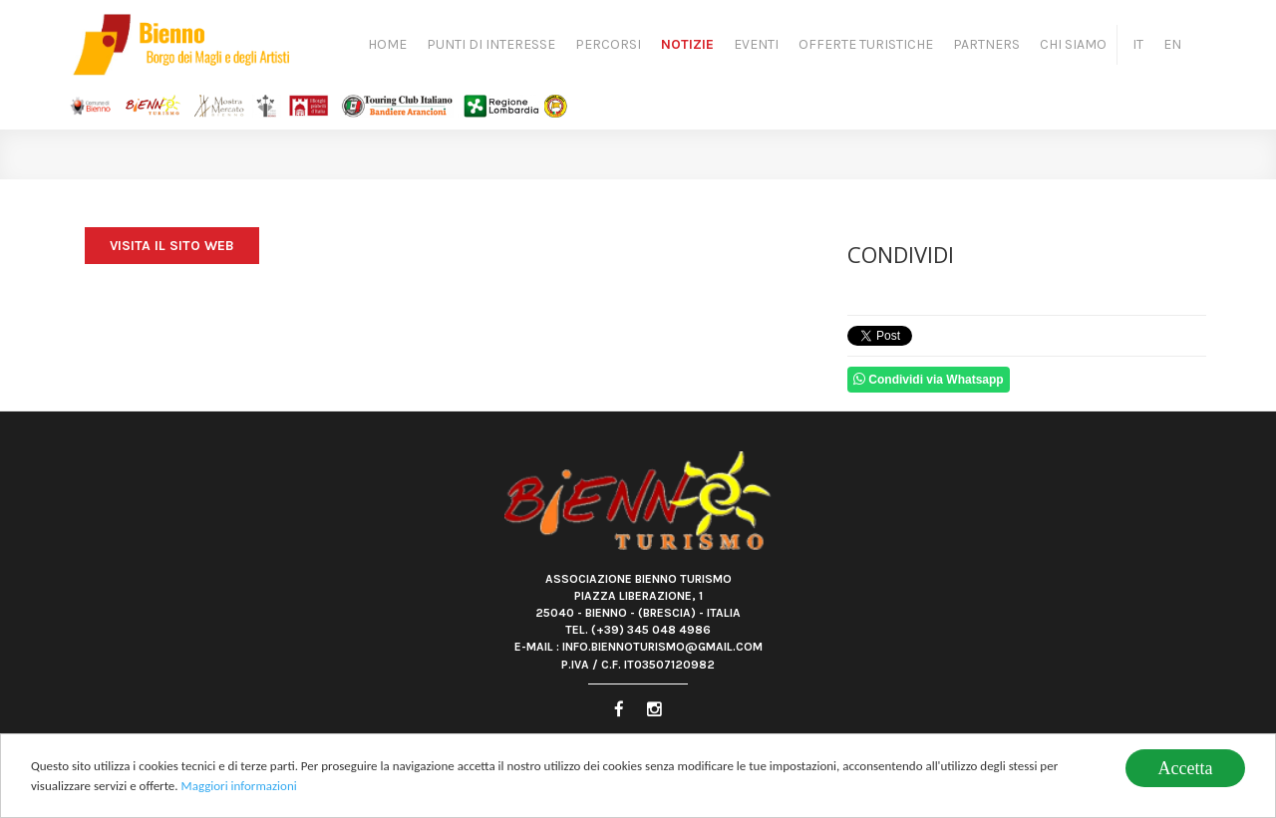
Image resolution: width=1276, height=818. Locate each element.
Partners (986, 44)
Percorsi (608, 44)
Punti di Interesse (491, 44)
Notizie (687, 44)
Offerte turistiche (865, 44)
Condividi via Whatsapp (928, 379)
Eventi (756, 44)
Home (387, 44)
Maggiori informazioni (239, 787)
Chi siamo (1073, 44)
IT (1137, 44)
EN (1172, 44)
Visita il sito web (172, 245)
